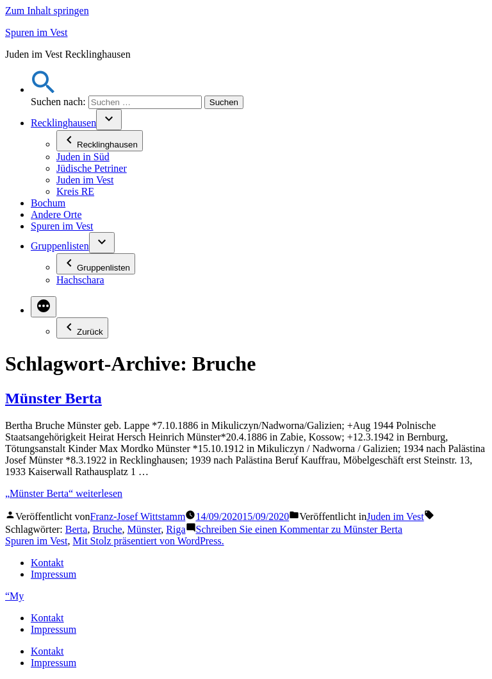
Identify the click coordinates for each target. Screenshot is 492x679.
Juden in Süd (83, 156)
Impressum (53, 574)
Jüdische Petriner (91, 168)
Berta (76, 529)
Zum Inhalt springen (47, 10)
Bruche (107, 529)
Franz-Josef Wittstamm (138, 516)
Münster (144, 529)
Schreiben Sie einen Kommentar (299, 529)
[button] (43, 89)
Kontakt (47, 562)
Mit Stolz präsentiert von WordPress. (148, 540)
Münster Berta (53, 398)
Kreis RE (75, 191)
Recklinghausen (63, 122)
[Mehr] (43, 306)
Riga (175, 529)
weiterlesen (63, 493)
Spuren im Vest (36, 32)
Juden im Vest (84, 179)
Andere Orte (56, 214)
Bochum (48, 202)
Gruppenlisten (60, 245)
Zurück (82, 328)
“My (14, 596)
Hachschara (80, 279)
